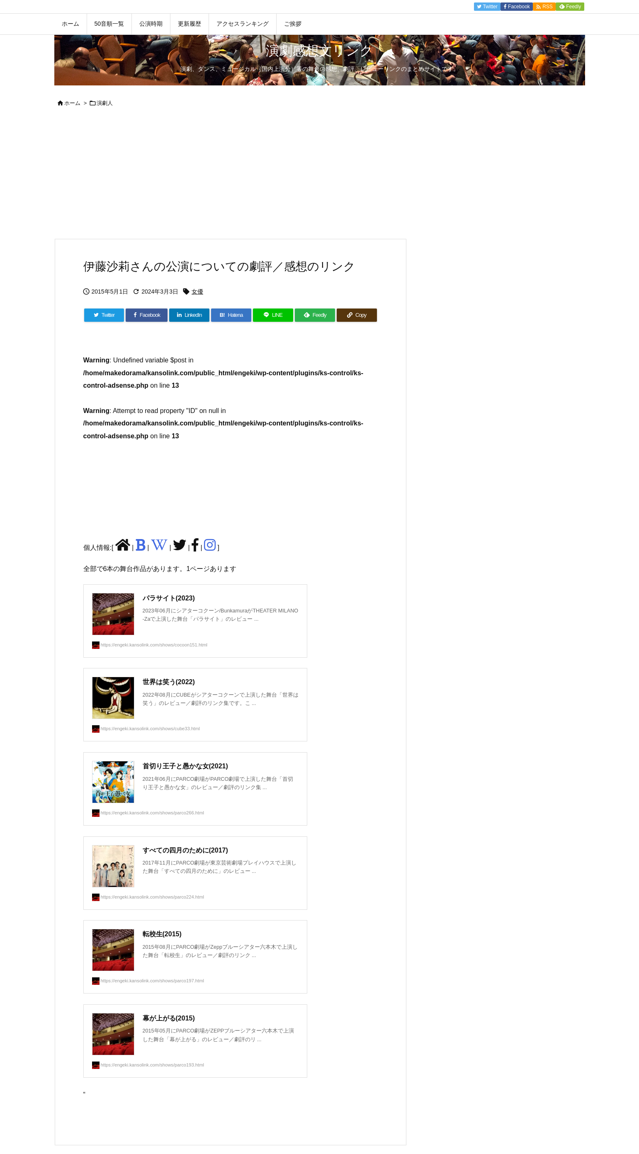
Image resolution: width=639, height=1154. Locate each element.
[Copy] (357, 315)
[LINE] (273, 315)
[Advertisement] (320, 176)
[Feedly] (315, 315)
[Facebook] (147, 315)
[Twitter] (104, 315)
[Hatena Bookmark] (231, 315)
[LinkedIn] (189, 315)
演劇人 (105, 103)
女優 (197, 291)
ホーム (72, 103)
